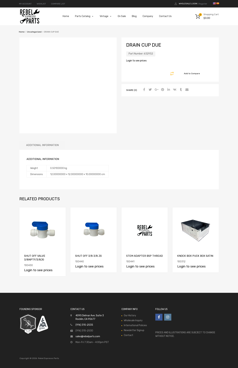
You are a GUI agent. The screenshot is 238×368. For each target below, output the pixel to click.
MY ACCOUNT (25, 4)
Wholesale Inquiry (133, 320)
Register (203, 4)
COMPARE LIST (58, 4)
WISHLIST (41, 4)
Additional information (42, 145)
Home (66, 16)
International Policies (135, 325)
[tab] (42, 145)
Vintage (106, 16)
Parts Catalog (84, 16)
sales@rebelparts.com (88, 336)
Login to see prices (136, 60)
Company (148, 16)
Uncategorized (34, 32)
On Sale (122, 16)
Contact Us (165, 16)
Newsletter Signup (134, 330)
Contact (128, 335)
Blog (134, 16)
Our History (130, 315)
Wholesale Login (188, 3)
